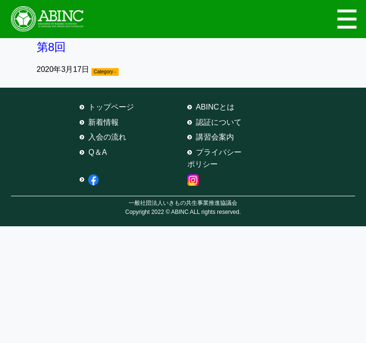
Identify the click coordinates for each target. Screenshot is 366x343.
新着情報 (103, 122)
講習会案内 (215, 137)
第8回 (51, 46)
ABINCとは (215, 107)
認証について (219, 122)
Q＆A (97, 152)
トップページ (111, 107)
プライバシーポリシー (214, 158)
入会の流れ (107, 137)
